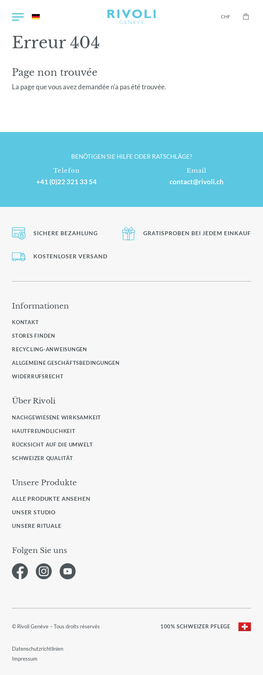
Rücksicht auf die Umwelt (52, 444)
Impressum (24, 658)
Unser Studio (34, 512)
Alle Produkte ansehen (51, 499)
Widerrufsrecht (38, 376)
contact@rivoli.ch (196, 182)
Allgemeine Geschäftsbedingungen (66, 363)
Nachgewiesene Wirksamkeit (56, 417)
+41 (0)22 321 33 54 (66, 182)
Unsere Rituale (37, 526)
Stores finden (33, 336)
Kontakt (25, 322)
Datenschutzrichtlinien (37, 648)
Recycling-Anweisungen (49, 349)
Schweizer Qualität (42, 458)
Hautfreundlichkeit (44, 431)
